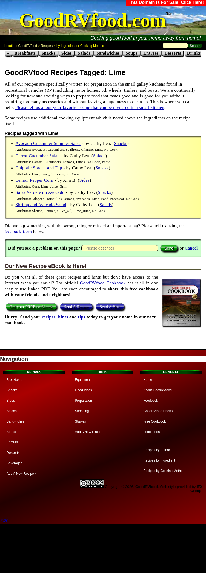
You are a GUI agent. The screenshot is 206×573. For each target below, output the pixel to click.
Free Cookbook (154, 421)
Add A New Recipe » (21, 474)
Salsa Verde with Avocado (40, 192)
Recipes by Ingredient (159, 460)
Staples (80, 421)
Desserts (172, 53)
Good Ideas (83, 390)
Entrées (151, 53)
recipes (49, 317)
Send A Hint (110, 306)
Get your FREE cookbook (31, 306)
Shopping (82, 411)
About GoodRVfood (157, 390)
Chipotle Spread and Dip (39, 168)
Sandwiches (108, 53)
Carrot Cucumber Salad (38, 155)
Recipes (47, 46)
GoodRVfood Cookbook (103, 283)
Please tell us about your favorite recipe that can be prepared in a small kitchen (89, 107)
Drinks (194, 53)
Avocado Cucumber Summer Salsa (48, 143)
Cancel (191, 248)
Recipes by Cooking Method (163, 471)
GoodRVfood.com (92, 20)
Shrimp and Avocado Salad (41, 204)
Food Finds (151, 432)
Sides (66, 53)
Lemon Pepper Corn (34, 180)
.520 (4, 521)
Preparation (83, 401)
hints (63, 317)
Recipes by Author (156, 450)
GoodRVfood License (158, 411)
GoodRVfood (27, 46)
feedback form (18, 232)
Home (147, 380)
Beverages (14, 463)
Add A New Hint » (88, 432)
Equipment (83, 380)
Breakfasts (25, 53)
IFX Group (196, 489)
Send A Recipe (76, 306)
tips (81, 317)
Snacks (48, 53)
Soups (131, 53)
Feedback (150, 401)
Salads (84, 53)
